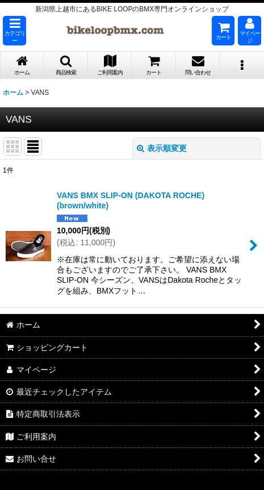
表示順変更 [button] (162, 148)
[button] (14, 30)
